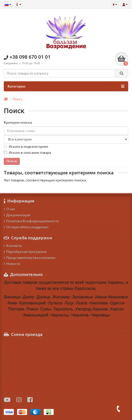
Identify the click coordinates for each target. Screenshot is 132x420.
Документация (17, 215)
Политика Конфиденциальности (31, 221)
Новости (12, 264)
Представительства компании (29, 258)
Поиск (18, 99)
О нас (9, 209)
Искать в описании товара (27, 153)
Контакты (13, 246)
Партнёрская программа (25, 252)
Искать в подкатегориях (26, 147)
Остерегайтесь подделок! (26, 227)
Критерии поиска (18, 122)
